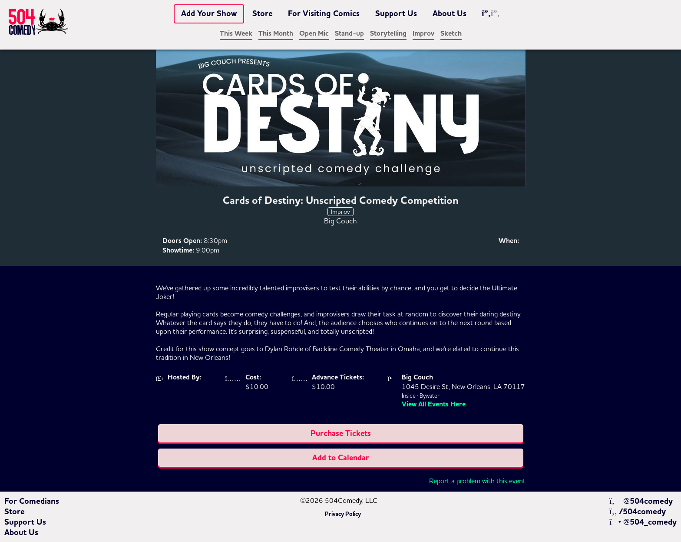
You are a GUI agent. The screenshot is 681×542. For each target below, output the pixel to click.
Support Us (396, 13)
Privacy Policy (343, 514)
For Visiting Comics (324, 13)
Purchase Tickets (341, 433)
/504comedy (637, 511)
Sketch (451, 33)
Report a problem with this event (477, 480)
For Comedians (31, 501)
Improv (423, 33)
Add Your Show (209, 13)
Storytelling (388, 33)
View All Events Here (434, 404)
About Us (449, 13)
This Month (275, 33)
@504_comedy (643, 522)
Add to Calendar (340, 457)
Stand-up (349, 33)
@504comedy (640, 501)
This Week (236, 33)
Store (262, 13)
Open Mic (314, 33)
